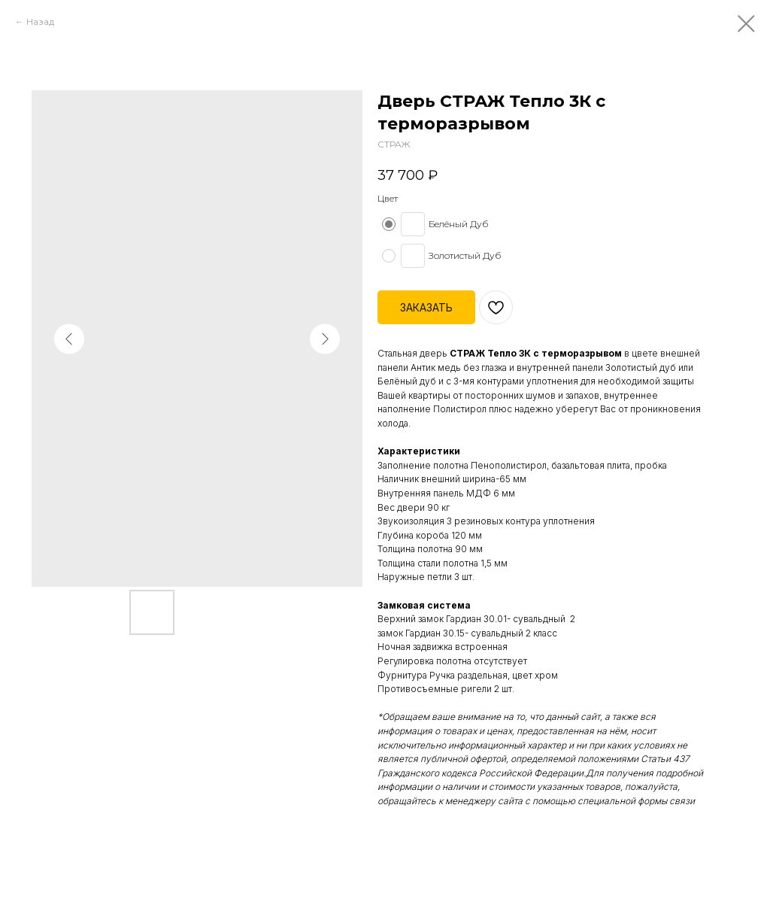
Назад (40, 21)
